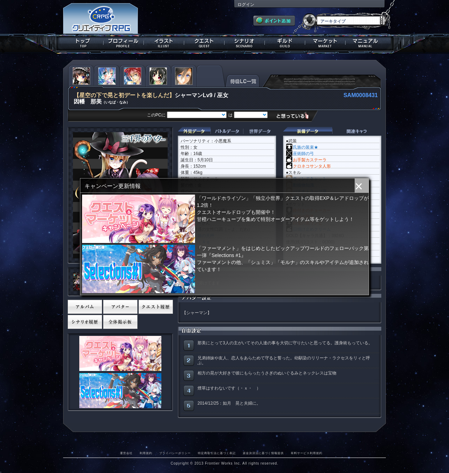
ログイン (245, 4)
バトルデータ (226, 131)
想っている (295, 115)
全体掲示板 (120, 322)
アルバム (85, 307)
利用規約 (146, 453)
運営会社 (126, 453)
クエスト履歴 (156, 307)
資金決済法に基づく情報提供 (263, 453)
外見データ (194, 131)
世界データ (259, 131)
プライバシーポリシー (175, 453)
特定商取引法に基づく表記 (217, 453)
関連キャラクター (356, 131)
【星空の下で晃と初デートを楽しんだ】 (124, 95)
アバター (120, 307)
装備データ (307, 131)
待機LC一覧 (242, 80)
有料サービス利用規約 (306, 453)
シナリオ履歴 (85, 322)
